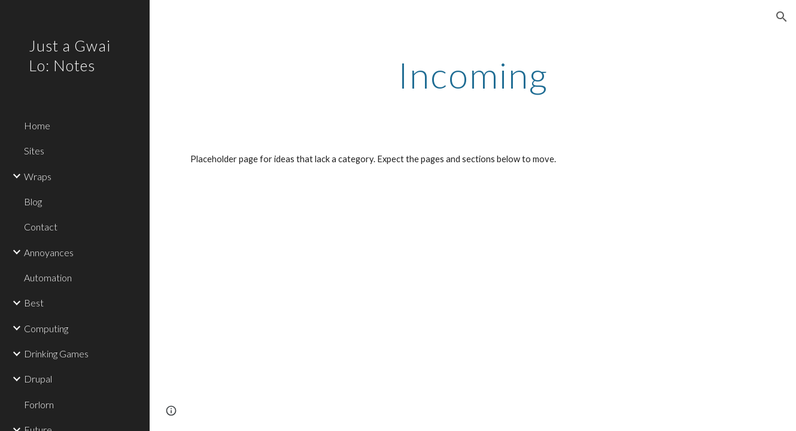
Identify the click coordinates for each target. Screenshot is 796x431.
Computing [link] (46, 328)
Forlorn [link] (39, 404)
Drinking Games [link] (56, 353)
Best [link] (34, 302)
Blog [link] (33, 201)
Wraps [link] (37, 176)
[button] (781, 16)
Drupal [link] (38, 378)
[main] (472, 74)
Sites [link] (34, 150)
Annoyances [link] (49, 252)
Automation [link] (48, 277)
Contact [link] (40, 226)
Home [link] (37, 125)
